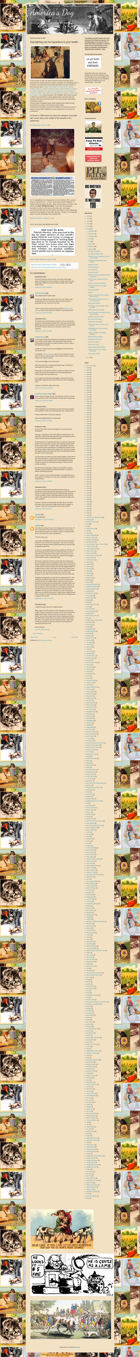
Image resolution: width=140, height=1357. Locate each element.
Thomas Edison (90, 1118)
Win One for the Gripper (95, 319)
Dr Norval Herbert (91, 734)
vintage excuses (91, 1158)
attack (88, 571)
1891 (87, 414)
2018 (88, 216)
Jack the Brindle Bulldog (93, 859)
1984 (87, 506)
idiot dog (88, 834)
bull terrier (89, 624)
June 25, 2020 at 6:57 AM (42, 629)
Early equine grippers (94, 303)
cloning (88, 671)
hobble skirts (90, 819)
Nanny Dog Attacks (93, 290)
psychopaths (90, 1040)
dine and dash (90, 707)
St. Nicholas (89, 1102)
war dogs (89, 1173)
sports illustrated (91, 1095)
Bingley (88, 600)
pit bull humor (90, 999)
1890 (87, 412)
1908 (87, 450)
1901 (87, 435)
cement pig (89, 651)
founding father (90, 772)
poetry (88, 1017)
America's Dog (52, 12)
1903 (87, 439)
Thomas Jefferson (91, 1120)
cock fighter (89, 673)
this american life (91, 1113)
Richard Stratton (91, 1064)
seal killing (89, 1077)
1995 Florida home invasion (96, 310)
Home (54, 637)
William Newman (91, 1187)
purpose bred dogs (91, 1044)
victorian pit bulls (91, 1149)
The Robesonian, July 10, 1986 (40, 125)
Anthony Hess (90, 560)
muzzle (88, 939)
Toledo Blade (90, 1127)
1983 (39, 267)
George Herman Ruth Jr (93, 787)
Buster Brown (90, 638)
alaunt (88, 533)
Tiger (87, 1124)
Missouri (88, 928)
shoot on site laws (91, 1084)
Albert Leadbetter (91, 535)
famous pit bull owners (92, 747)
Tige (87, 1122)
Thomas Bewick (91, 1115)
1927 (87, 484)
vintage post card (91, 1167)
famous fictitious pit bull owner (95, 743)
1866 (87, 392)
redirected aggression (92, 1060)
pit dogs (88, 1008)
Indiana (88, 841)
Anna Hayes (90, 557)
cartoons (88, 644)
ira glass (88, 845)
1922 (87, 479)
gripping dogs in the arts (93, 801)
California (89, 640)
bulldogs (88, 633)
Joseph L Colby (90, 872)
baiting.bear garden (92, 584)
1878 (87, 397)
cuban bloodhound (91, 687)
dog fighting (48, 267)
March (90, 244)
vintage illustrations (92, 1160)
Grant (88, 792)
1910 (87, 455)
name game (89, 941)
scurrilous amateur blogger (43, 394)
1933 (87, 488)
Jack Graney (90, 852)
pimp (87, 997)
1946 (87, 495)
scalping (88, 1073)
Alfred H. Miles (90, 537)
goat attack (89, 790)
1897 (87, 428)
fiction (88, 761)
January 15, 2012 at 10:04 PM (43, 388)
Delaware (89, 700)
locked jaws (89, 894)
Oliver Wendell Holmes (93, 975)
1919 (87, 472)
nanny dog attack (91, 946)
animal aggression (91, 548)
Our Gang (89, 977)
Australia (89, 573)
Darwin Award (90, 694)
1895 (87, 423)
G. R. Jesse (89, 778)
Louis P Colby (90, 899)
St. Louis (89, 1100)
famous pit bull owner (92, 745)
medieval (89, 919)
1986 (43, 267)
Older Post (74, 637)
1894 (87, 421)
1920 (87, 475)
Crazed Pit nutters (93, 272)
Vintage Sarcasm (93, 264)
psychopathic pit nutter (93, 1037)
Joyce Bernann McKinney (93, 874)
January (90, 249)
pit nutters (89, 1013)
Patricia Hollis (90, 986)
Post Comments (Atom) (45, 640)
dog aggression (90, 711)
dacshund (89, 689)
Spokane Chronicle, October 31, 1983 (42, 218)
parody (88, 984)
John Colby (89, 863)
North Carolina (62, 267)
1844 (87, 379)
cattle (88, 649)
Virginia (88, 1169)
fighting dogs (90, 765)
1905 (87, 443)
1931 (87, 486)
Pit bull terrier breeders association (96, 1002)
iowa (87, 843)
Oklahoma (89, 970)
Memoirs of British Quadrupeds (95, 921)
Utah (87, 1142)
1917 (87, 468)
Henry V (88, 812)
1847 (87, 383)
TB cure (88, 1111)
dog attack (89, 714)
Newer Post (34, 637)
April (89, 241)
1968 (87, 499)
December (91, 231)
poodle (88, 1019)
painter (88, 981)
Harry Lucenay (90, 807)
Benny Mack (90, 598)
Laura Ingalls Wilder (92, 881)
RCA (87, 1057)
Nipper (88, 964)
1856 (87, 385)
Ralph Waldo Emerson (93, 1051)
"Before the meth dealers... (96, 322)
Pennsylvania (90, 988)
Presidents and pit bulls (95, 339)
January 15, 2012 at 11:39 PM (43, 400)
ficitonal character (91, 758)
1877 (87, 394)
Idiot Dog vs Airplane (94, 251)
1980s (88, 502)
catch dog (89, 647)
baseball (88, 591)
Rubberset (89, 1069)
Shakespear (89, 1082)
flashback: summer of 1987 (96, 316)
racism (88, 1046)
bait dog (88, 582)
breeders (89, 613)
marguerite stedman (92, 903)
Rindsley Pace (90, 1066)
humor (88, 832)
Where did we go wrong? (95, 337)
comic (88, 676)
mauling (88, 917)
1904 (87, 441)
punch (88, 1042)
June (90, 239)
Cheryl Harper (90, 658)
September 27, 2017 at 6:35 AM (44, 519)
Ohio (87, 968)
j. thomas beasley (91, 848)
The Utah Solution (93, 267)
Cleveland (89, 669)
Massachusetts (90, 915)
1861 (87, 390)
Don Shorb (89, 729)
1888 (87, 408)
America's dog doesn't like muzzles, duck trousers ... (98, 295)
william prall (89, 1189)
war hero (89, 1176)
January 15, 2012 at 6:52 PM (43, 313)
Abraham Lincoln (91, 522)
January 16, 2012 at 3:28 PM (43, 509)
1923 (87, 481)
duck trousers (90, 736)
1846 (87, 381)
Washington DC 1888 (92, 1180)
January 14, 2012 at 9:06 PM (43, 287)
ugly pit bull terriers (91, 1138)
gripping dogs (90, 798)
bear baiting (89, 595)
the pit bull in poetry (93, 342)
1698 (87, 368)
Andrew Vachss (90, 546)
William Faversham (92, 1185)
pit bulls (88, 1006)
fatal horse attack (91, 754)
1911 (87, 457)
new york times (90, 959)
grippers (88, 796)
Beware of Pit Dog (93, 344)
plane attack (90, 1015)
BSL (87, 618)
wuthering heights (91, 1196)
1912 (87, 459)
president (89, 1026)
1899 (87, 430)
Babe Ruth (89, 577)
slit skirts (88, 1091)
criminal (88, 685)
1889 (87, 410)
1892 (36, 267)
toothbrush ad (90, 1131)
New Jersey (89, 955)
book (87, 602)
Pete (87, 990)
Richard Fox (90, 1062)
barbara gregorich (91, 589)
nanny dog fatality (91, 948)
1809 (87, 372)
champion (89, 653)
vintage (88, 1153)
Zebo (87, 1198)
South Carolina (90, 1093)
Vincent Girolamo (91, 1151)
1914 (87, 464)
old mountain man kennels (94, 973)
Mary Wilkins (90, 910)
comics (88, 678)
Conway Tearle (90, 680)
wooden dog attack (91, 1191)
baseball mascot (91, 593)
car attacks (89, 642)
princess (88, 1031)
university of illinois (91, 1140)
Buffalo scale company (93, 620)
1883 (87, 403)
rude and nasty (90, 1071)
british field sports (91, 615)
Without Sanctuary (48, 354)
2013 (88, 226)
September (91, 236)
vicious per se (90, 1144)
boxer (88, 607)
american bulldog (91, 540)
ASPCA (88, 566)
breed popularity (91, 611)
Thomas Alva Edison (94, 353)
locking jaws (90, 897)
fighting (88, 763)
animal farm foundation (93, 555)
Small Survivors (40, 293)
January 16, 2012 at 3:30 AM (43, 420)
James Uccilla (90, 861)
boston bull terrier (91, 604)
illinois (88, 836)
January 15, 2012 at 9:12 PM (43, 331)
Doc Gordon (90, 709)
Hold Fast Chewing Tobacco (94, 821)
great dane (89, 794)
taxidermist (89, 1109)
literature (89, 892)
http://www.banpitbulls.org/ (94, 825)
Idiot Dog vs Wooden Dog (95, 254)
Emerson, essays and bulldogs (97, 283)
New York (89, 957)
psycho (88, 1035)
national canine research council (95, 950)
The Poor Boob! (92, 270)
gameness (89, 781)
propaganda (89, 1033)
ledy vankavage (90, 883)
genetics (88, 785)
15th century (90, 365)
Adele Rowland (90, 528)
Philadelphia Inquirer (92, 995)
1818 (87, 374)
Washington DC (91, 1178)
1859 (87, 388)
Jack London (90, 857)
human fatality (90, 830)
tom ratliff (89, 1129)
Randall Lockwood (91, 1053)
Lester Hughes (90, 886)
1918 (87, 470)
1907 (87, 448)
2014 (88, 224)
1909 (87, 452)
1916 (87, 466)
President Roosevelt (92, 1028)
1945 (87, 493)
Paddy (88, 979)
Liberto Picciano (91, 888)
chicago (88, 660)
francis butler (90, 774)
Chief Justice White (92, 662)
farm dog (89, 752)
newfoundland (90, 961)
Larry (87, 879)
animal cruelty (90, 553)
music (88, 937)
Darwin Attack (90, 691)
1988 (87, 513)
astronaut (89, 569)
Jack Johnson (90, 854)
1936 (87, 490)
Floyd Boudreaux (91, 769)
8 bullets (88, 519)
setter (88, 1080)
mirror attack (90, 926)
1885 (87, 406)
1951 (87, 497)
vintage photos (90, 1162)
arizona (88, 562)
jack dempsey (90, 850)
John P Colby (90, 868)
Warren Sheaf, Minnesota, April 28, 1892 (43, 259)
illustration (89, 839)
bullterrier (89, 636)
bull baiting (89, 622)
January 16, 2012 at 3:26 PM (43, 481)
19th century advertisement (94, 517)
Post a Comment (38, 633)
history (88, 816)
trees (87, 1133)
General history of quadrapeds (95, 783)
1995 (87, 515)
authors (88, 575)
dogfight (88, 725)
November (91, 233)
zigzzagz (37, 514)
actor (87, 524)
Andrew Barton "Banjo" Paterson (95, 544)
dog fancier (89, 716)
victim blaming (90, 1147)
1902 (87, 437)
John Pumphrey (91, 870)
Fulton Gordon (90, 776)
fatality (88, 756)
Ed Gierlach (89, 740)
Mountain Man (90, 932)
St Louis (88, 1098)
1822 (87, 377)
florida (88, 767)
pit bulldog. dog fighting (93, 1004)
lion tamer (89, 890)
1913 (87, 461)
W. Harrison (89, 1171)
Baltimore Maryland (92, 586)
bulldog (88, 627)
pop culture (89, 1022)
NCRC (88, 952)
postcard (88, 1024)
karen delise (90, 877)
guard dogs (89, 805)
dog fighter (89, 718)
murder (88, 935)
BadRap (88, 580)
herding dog (89, 814)
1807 (87, 370)
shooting (88, 1086)
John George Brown (92, 865)
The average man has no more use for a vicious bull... (98, 299)
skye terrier (89, 1089)
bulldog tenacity (90, 631)
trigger (88, 1136)
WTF (87, 1194)
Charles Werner (91, 656)
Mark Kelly (89, 908)
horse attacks (90, 823)
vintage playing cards (92, 1165)
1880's (88, 401)
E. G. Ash (89, 738)
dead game (89, 696)
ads (87, 531)
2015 (88, 221)
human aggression (91, 827)
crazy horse (89, 682)
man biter (89, 901)
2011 (88, 357)
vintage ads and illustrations (94, 1156)
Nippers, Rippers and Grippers (97, 347)
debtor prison (90, 698)
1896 (87, 426)
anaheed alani (90, 542)
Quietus (90, 292)
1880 (87, 399)
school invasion (90, 1075)
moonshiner (89, 930)
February (91, 246)
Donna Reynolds (91, 732)
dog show (89, 723)
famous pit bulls (90, 749)
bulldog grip (89, 629)
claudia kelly (90, 667)
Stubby (88, 1104)
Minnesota (54, 267)
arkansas (89, 564)
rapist (88, 1055)
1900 (87, 432)
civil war (88, 665)
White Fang (89, 1182)
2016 (88, 218)
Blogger (78, 1347)
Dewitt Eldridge (90, 703)
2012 (88, 229)
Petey (88, 993)
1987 (87, 510)
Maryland (89, 912)
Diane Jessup (90, 705)
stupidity (88, 1106)
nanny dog (89, 944)
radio (87, 1048)
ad (87, 526)
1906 (87, 446)
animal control (90, 551)
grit (87, 803)
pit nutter (89, 1010)
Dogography (90, 727)
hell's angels (90, 810)
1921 (87, 477)
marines (88, 906)
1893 (87, 419)
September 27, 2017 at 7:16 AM (44, 598)
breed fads (89, 609)
